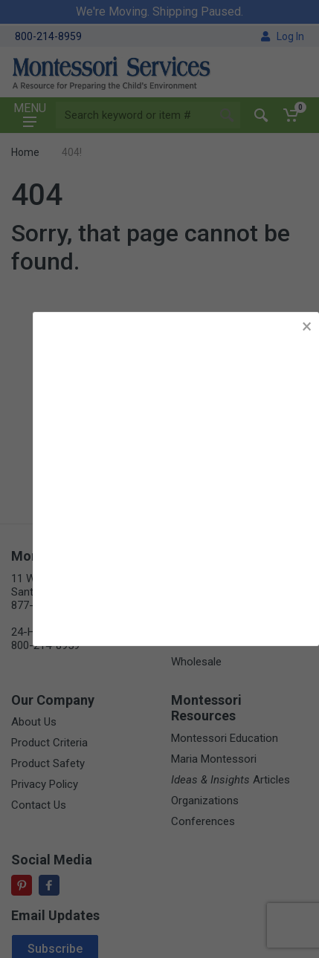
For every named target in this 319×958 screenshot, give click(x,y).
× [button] (307, 326)
